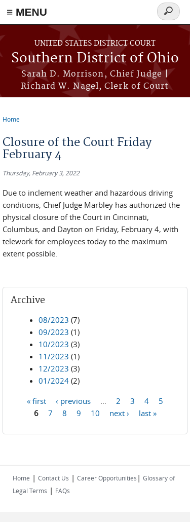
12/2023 (54, 368)
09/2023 (54, 332)
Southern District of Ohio (95, 58)
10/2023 (54, 344)
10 (95, 412)
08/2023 (54, 320)
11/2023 (54, 356)
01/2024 (54, 381)
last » (148, 412)
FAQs (62, 491)
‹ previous (73, 400)
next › (119, 412)
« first (36, 400)
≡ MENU (27, 12)
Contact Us (53, 478)
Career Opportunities (107, 478)
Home (11, 119)
